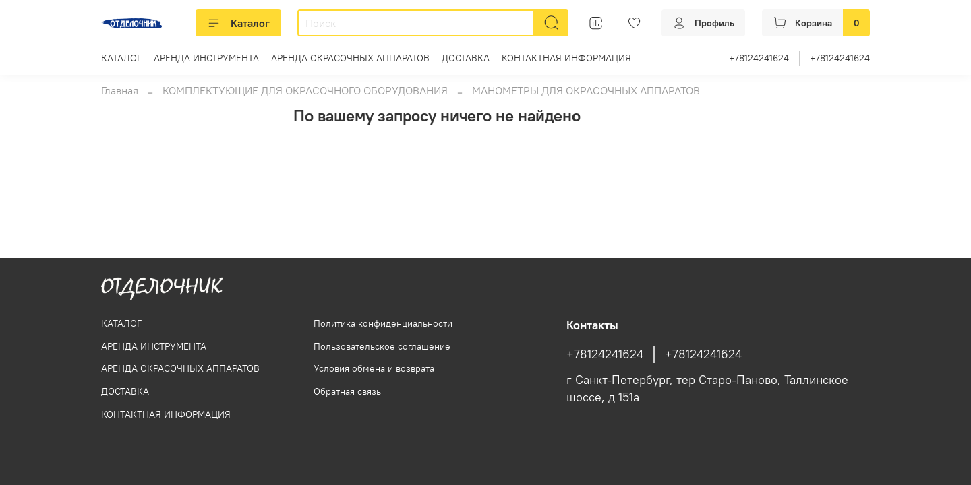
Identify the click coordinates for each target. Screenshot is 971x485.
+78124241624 (759, 58)
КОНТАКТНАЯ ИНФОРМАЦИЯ (566, 58)
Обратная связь (347, 391)
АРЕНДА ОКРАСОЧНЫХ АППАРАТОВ (350, 58)
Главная (119, 90)
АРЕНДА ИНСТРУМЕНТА (206, 58)
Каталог (238, 23)
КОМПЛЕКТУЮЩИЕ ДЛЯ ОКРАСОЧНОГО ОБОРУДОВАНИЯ (305, 90)
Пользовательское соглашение (382, 346)
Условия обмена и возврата (374, 368)
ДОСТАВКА (466, 58)
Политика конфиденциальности (383, 323)
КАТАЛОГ (121, 58)
